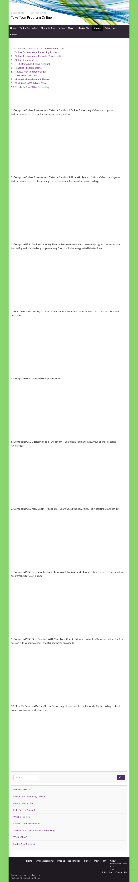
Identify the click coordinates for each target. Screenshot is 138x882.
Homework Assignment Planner (32, 79)
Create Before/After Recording (32, 86)
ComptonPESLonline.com (37, 12)
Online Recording (29, 28)
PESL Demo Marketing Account (32, 63)
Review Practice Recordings (30, 71)
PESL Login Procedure (27, 75)
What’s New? (20, 837)
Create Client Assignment (26, 823)
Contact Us (16, 34)
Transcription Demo (118, 863)
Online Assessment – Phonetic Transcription (39, 56)
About (97, 28)
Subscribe (110, 28)
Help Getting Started (24, 810)
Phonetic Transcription (53, 28)
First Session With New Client (31, 83)
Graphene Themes (33, 878)
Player (71, 28)
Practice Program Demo (28, 67)
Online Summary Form (27, 59)
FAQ (112, 869)
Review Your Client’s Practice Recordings (34, 830)
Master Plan (84, 28)
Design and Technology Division (29, 796)
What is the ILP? (21, 816)
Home (13, 28)
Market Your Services (24, 843)
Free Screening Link (23, 803)
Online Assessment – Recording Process (37, 52)
